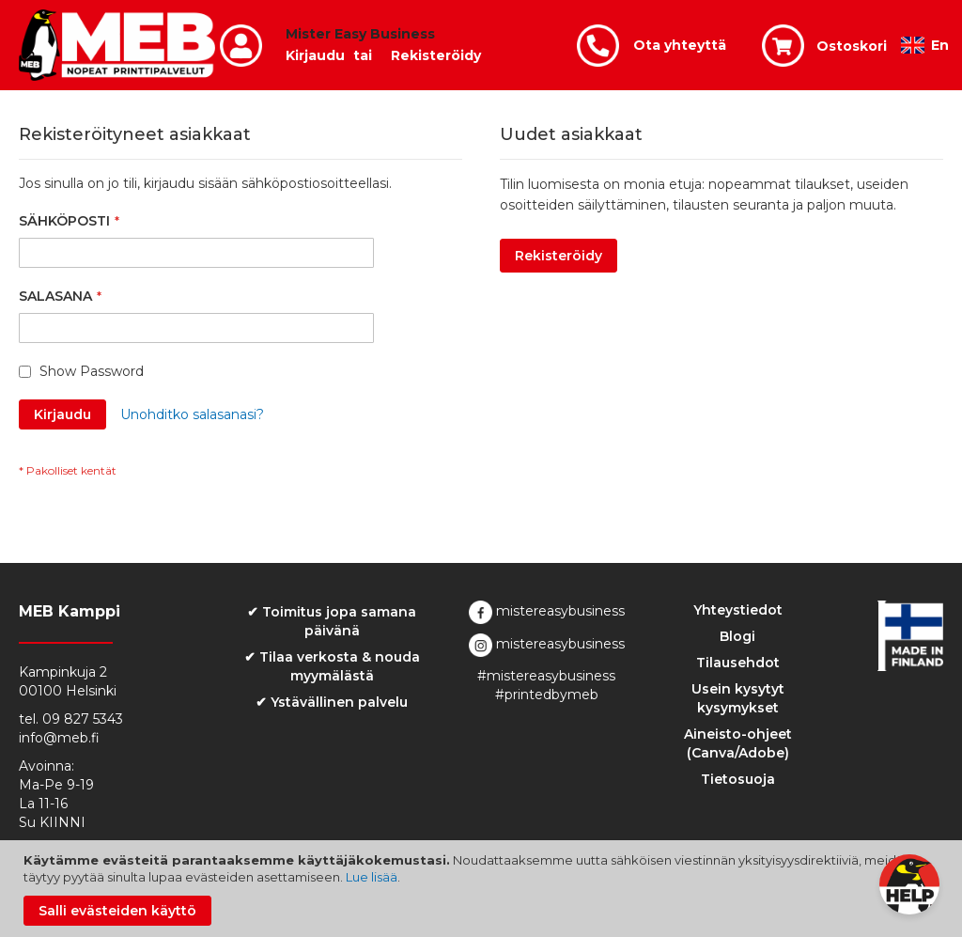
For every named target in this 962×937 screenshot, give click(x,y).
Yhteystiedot (738, 609)
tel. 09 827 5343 (71, 719)
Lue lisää (371, 876)
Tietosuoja (738, 779)
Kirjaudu (315, 55)
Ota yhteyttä (679, 45)
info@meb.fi (59, 737)
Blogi (737, 636)
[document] (483, 888)
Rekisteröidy (436, 55)
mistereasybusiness (547, 610)
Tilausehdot (738, 662)
